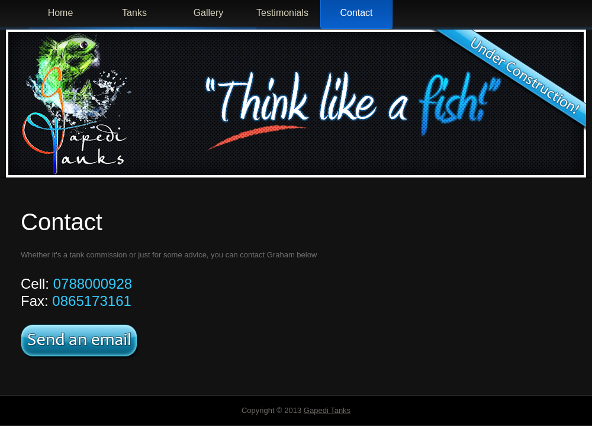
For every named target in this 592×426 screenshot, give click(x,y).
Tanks (134, 13)
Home (60, 13)
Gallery (209, 13)
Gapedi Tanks (327, 410)
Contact (356, 13)
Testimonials (282, 13)
